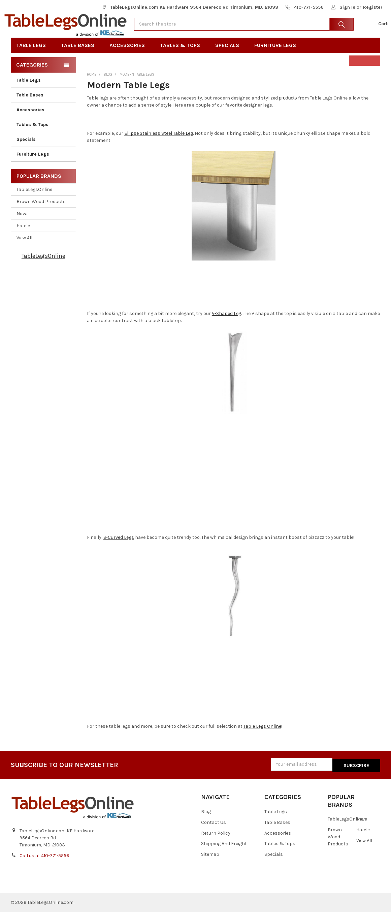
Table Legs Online (262, 733)
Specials (229, 52)
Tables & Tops (182, 52)
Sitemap (210, 861)
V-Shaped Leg (226, 321)
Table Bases (80, 52)
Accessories (129, 52)
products (288, 105)
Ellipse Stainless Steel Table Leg (158, 141)
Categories (32, 72)
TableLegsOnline (34, 197)
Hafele (23, 233)
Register (373, 7)
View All (24, 245)
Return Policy (215, 839)
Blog (206, 818)
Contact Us (213, 828)
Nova (22, 221)
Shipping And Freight (224, 850)
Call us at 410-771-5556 (44, 862)
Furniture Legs (277, 52)
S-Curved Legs (118, 545)
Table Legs (33, 52)
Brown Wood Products (41, 209)
